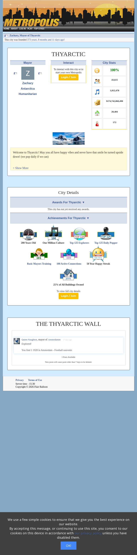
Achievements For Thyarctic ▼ (68, 218)
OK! (68, 545)
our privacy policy (88, 533)
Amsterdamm (54, 339)
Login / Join (68, 77)
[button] (21, 167)
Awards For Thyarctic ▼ (68, 202)
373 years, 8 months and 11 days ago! (46, 39)
